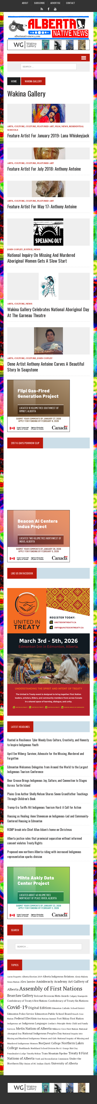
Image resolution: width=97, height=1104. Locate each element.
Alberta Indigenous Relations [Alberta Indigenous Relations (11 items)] (58, 976)
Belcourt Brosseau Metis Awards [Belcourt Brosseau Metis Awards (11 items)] (51, 996)
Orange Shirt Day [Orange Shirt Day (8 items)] (70, 1048)
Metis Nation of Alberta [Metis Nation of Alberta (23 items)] (34, 1028)
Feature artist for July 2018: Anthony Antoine (44, 168)
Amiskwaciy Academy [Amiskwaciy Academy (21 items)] (51, 981)
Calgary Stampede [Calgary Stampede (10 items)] (79, 995)
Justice (28, 249)
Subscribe (39, 2)
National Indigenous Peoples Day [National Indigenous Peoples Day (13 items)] (42, 1033)
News (64, 126)
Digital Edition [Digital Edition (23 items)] (39, 1007)
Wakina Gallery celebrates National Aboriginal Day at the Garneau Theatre (48, 312)
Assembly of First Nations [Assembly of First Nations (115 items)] (50, 988)
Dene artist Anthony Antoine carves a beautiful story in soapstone (45, 366)
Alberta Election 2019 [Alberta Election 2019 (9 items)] (32, 976)
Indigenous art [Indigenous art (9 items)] (14, 1023)
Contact (70, 2)
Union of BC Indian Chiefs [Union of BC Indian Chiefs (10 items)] (37, 1063)
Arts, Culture (16, 126)
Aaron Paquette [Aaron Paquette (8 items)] (14, 976)
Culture (31, 126)
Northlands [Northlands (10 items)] (24, 1048)
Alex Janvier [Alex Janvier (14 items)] (27, 981)
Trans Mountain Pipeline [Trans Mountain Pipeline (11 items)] (55, 1053)
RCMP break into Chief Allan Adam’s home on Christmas (39, 829)
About (25, 2)
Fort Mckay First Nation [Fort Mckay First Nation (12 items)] (70, 1018)
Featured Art (45, 126)
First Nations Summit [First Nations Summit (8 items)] (46, 1018)
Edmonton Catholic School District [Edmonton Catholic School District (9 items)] (68, 1008)
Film (57, 126)
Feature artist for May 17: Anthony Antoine (42, 206)
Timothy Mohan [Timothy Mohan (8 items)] (34, 1053)
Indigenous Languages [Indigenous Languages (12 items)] (34, 1023)
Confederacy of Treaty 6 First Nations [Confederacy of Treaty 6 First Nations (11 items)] (27, 1000)
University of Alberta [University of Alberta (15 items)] (64, 1063)
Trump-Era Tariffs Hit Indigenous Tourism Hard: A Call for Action (44, 807)
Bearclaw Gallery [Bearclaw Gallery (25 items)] (20, 995)
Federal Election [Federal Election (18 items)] (25, 1018)
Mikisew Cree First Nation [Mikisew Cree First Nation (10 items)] (65, 1028)
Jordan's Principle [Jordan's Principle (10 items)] (57, 1023)
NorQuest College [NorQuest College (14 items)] (50, 1043)
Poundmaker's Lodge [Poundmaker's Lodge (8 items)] (16, 1053)
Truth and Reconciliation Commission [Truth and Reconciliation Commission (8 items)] (52, 1059)
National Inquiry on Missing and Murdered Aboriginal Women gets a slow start (41, 257)
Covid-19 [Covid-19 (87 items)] (17, 1007)
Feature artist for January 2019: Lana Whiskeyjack (48, 135)
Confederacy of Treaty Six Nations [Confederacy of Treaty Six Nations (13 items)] (68, 1000)
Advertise (55, 2)
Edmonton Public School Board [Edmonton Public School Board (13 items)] (53, 1014)
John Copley (15, 249)
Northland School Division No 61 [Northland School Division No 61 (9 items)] (46, 1048)
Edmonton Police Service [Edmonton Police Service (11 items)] (20, 1014)
